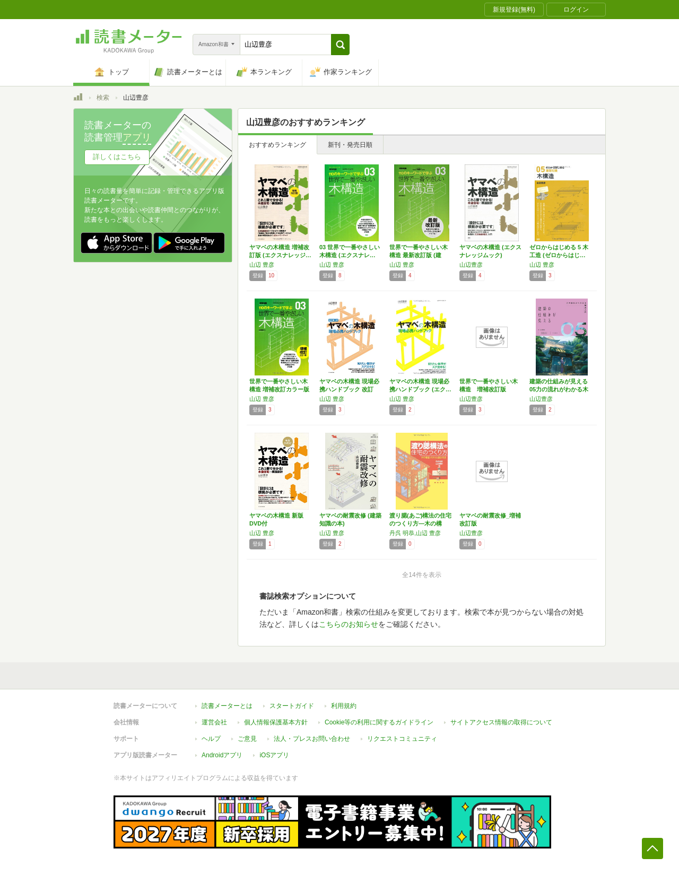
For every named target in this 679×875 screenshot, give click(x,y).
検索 (103, 97)
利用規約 (343, 706)
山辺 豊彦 (261, 264)
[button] (340, 44)
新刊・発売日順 (350, 144)
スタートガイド (291, 706)
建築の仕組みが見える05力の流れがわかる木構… (558, 389)
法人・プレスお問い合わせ (312, 739)
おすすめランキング (277, 144)
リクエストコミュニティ (402, 739)
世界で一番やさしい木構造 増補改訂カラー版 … (279, 389)
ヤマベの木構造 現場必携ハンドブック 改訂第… (349, 389)
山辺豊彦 (471, 264)
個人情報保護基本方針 (276, 722)
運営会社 (214, 722)
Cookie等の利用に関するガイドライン (379, 722)
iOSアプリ (274, 755)
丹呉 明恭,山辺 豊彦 (415, 533)
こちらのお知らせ (348, 624)
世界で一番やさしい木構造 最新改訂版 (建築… (418, 255)
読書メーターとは (227, 706)
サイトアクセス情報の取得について (501, 722)
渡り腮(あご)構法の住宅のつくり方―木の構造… (420, 523)
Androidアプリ (222, 755)
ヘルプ (211, 739)
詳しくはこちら (117, 157)
